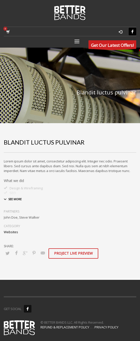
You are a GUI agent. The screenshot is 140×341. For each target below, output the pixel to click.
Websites (11, 232)
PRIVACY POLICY (106, 327)
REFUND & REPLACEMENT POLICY (64, 327)
